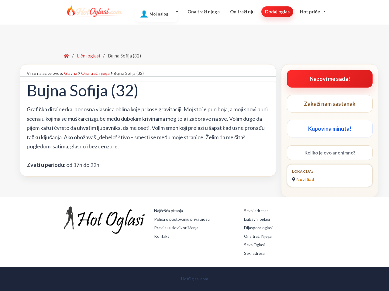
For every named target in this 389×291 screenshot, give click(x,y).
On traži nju (242, 11)
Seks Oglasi (254, 244)
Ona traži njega (204, 11)
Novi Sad (305, 179)
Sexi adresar (255, 253)
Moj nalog (159, 14)
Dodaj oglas (277, 11)
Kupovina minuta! (329, 128)
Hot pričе (310, 11)
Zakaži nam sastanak (330, 103)
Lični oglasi (88, 55)
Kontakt (161, 236)
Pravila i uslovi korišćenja (176, 227)
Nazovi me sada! (330, 78)
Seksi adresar (256, 210)
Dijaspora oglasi (258, 227)
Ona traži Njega (258, 236)
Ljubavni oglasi (257, 219)
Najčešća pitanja (168, 210)
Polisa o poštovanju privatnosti (182, 219)
